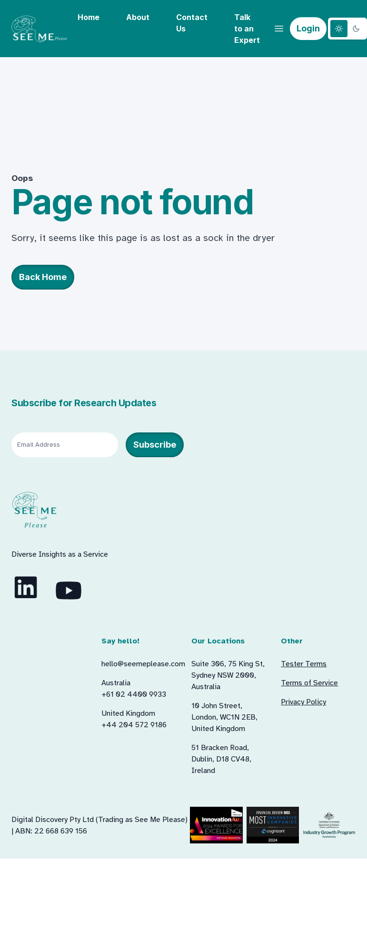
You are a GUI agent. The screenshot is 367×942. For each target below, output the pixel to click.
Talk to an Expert (247, 28)
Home (88, 17)
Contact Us (192, 22)
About (137, 17)
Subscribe (154, 445)
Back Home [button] (43, 277)
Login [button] (308, 28)
